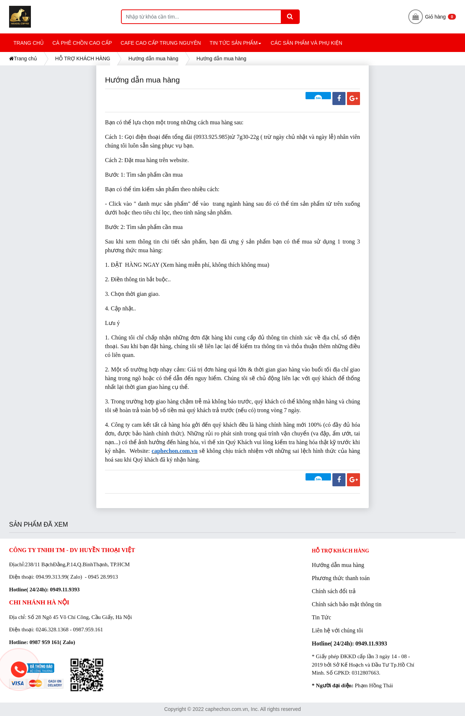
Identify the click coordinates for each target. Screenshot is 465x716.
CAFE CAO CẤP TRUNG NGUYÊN (161, 43)
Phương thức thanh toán (341, 578)
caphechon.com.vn (174, 451)
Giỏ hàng (432, 16)
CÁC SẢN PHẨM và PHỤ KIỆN (306, 43)
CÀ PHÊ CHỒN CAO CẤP (82, 43)
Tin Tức (321, 617)
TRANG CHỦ (28, 43)
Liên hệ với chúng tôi (337, 630)
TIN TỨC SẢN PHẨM (236, 46)
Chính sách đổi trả (334, 591)
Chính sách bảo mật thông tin (346, 604)
